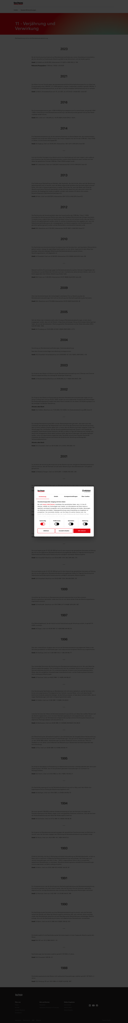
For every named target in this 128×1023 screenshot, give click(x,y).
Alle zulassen (82, 531)
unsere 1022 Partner (48, 504)
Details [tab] (56, 496)
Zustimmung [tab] (42, 496)
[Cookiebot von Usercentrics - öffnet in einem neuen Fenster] (83, 491)
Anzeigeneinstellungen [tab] (70, 496)
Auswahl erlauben (64, 531)
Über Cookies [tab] (86, 496)
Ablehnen (46, 531)
